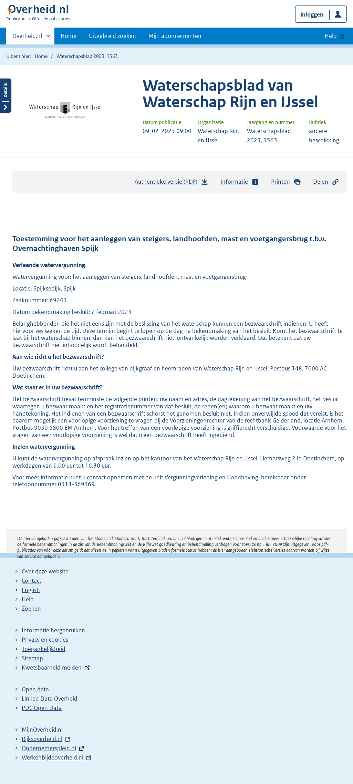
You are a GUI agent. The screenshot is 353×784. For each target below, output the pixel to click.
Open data (35, 689)
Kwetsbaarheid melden (52, 667)
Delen (326, 182)
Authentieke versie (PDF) (171, 183)
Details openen (5, 96)
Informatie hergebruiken (53, 630)
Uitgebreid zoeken (112, 36)
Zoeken (31, 608)
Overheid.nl (27, 37)
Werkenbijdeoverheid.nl (52, 757)
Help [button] (331, 36)
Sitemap (32, 658)
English (31, 590)
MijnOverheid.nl (42, 729)
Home (68, 36)
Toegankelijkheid (43, 649)
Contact (31, 580)
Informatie (239, 182)
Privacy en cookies (45, 639)
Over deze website (45, 571)
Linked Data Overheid (49, 698)
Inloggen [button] (311, 14)
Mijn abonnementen (174, 36)
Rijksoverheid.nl (42, 739)
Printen (286, 182)
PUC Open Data (42, 708)
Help (28, 599)
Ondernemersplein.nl (49, 748)
